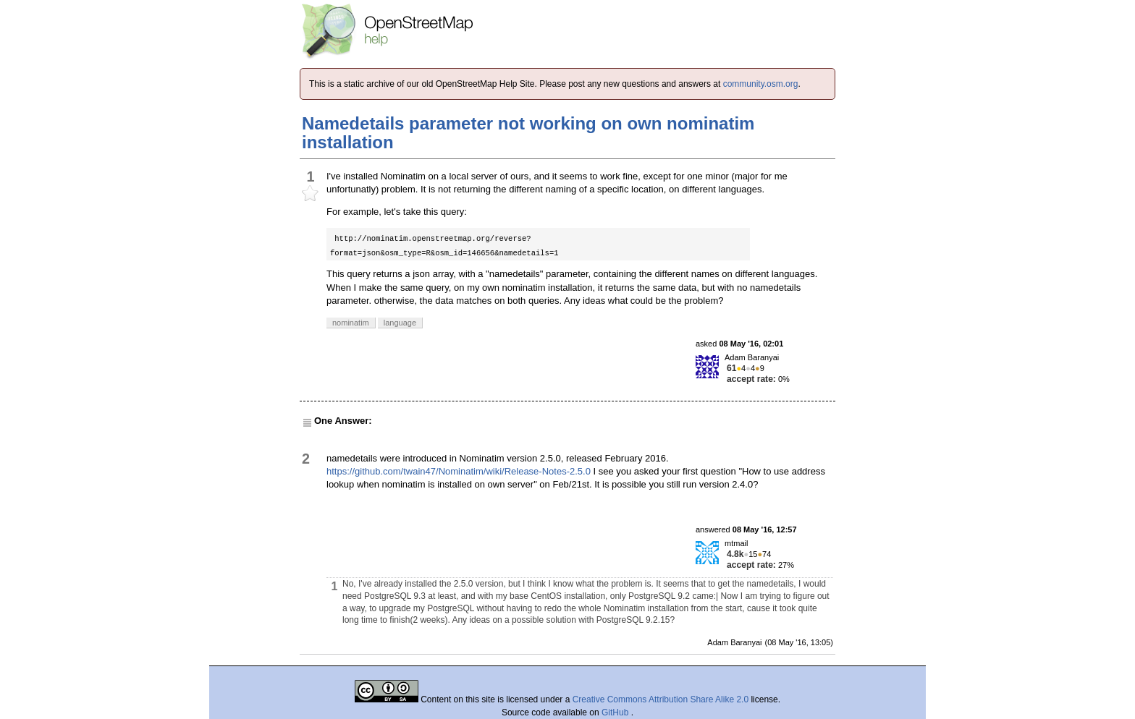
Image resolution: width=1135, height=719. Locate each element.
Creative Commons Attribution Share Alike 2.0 (660, 699)
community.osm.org (760, 84)
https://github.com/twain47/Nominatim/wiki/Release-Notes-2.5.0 (458, 471)
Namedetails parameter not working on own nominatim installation (528, 133)
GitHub (616, 712)
